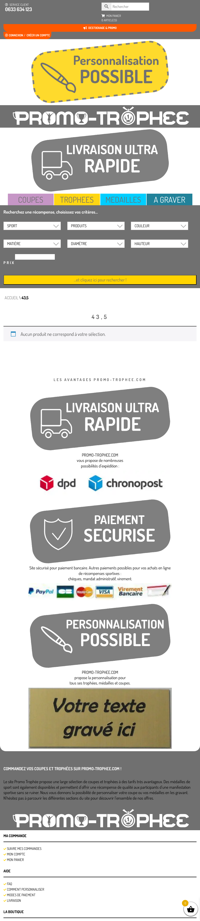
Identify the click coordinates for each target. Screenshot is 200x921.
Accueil (11, 297)
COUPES (30, 200)
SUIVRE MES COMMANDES (24, 848)
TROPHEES (77, 200)
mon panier (111, 18)
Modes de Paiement (21, 895)
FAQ (9, 884)
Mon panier (15, 860)
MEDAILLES (123, 200)
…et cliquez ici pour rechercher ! (100, 280)
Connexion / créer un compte (27, 35)
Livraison (14, 900)
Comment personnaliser (25, 889)
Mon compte (16, 854)
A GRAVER (169, 200)
